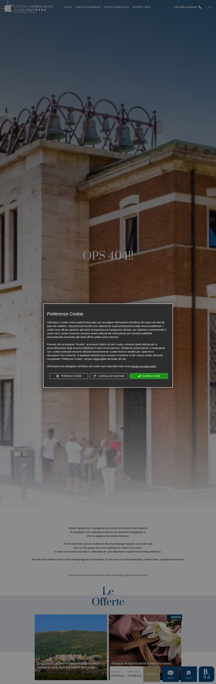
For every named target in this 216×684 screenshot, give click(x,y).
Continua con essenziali (108, 376)
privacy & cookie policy (144, 366)
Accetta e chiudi (149, 376)
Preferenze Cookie (68, 376)
